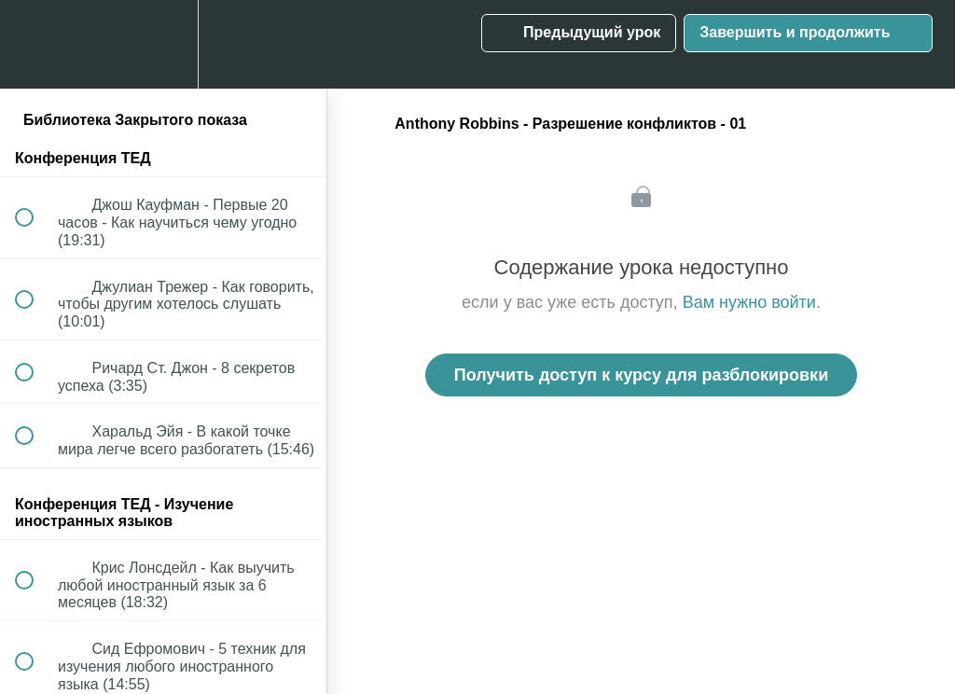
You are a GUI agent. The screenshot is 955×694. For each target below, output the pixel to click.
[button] (34, 44)
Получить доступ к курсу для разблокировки (641, 375)
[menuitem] (163, 44)
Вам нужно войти (749, 302)
